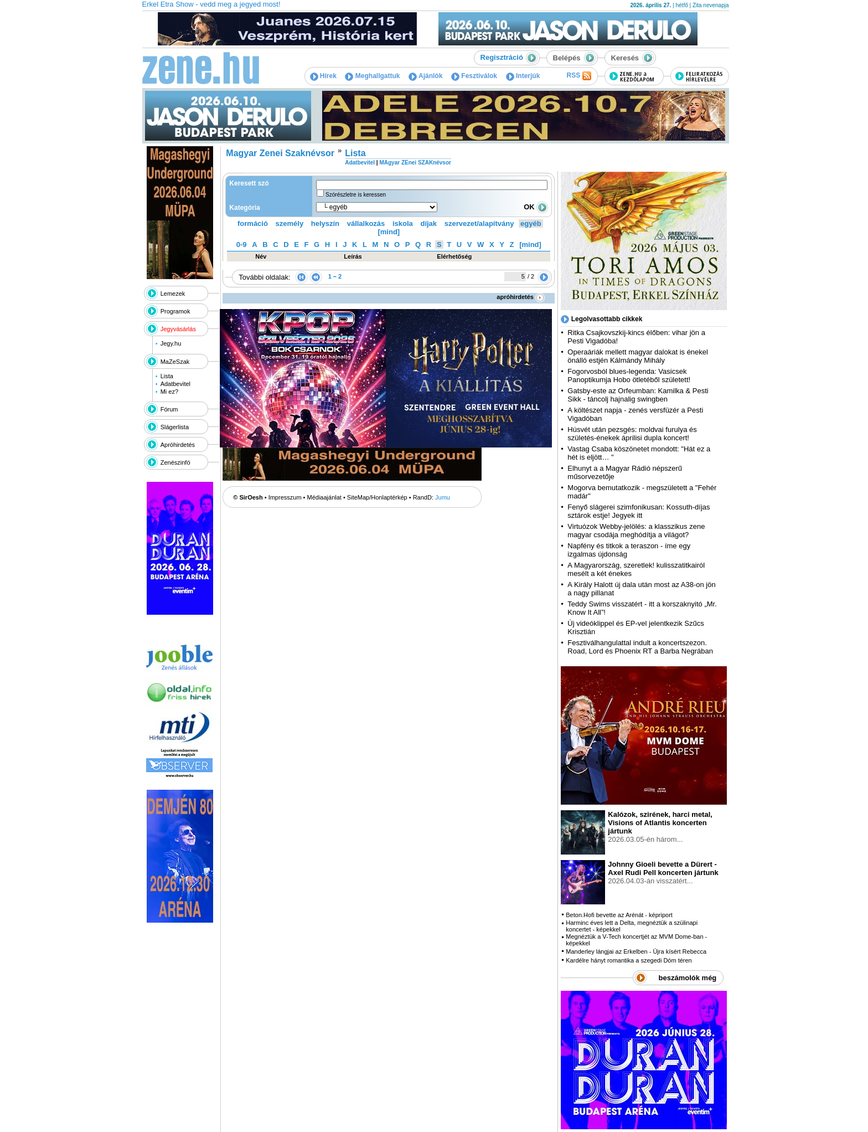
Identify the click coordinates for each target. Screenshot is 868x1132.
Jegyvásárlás (178, 329)
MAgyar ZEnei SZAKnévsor (415, 162)
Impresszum (285, 497)
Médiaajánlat (324, 497)
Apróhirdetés (178, 444)
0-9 (241, 244)
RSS (578, 75)
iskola (402, 223)
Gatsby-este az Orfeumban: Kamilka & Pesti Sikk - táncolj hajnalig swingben (637, 395)
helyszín (325, 223)
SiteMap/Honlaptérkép (377, 497)
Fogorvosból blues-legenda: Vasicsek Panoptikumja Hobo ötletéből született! (628, 375)
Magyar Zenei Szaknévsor (280, 153)
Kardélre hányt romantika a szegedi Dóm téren (628, 960)
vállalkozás (366, 223)
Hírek (323, 76)
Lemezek (173, 293)
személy (290, 223)
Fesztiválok (474, 76)
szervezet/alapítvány (479, 223)
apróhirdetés (521, 297)
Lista (167, 376)
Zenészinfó (175, 462)
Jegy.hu (171, 343)
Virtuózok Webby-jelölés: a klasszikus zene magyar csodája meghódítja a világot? (636, 530)
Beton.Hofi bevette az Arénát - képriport (619, 915)
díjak (428, 223)
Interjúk (523, 76)
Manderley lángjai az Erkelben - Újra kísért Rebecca (636, 951)
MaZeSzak (175, 361)
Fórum (169, 409)
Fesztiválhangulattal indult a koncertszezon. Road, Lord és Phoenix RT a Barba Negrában (640, 647)
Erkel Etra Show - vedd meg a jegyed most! (211, 4)
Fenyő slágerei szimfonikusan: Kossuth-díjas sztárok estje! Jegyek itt (638, 511)
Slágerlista (175, 427)
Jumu (442, 497)
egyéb (530, 223)
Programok (175, 311)
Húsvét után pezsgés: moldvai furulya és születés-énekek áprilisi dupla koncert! (631, 433)
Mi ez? (169, 391)
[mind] (389, 232)
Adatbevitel (175, 383)
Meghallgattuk (372, 76)
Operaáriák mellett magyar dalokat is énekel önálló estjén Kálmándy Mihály (637, 356)
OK (536, 207)
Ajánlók (425, 76)
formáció (252, 223)
